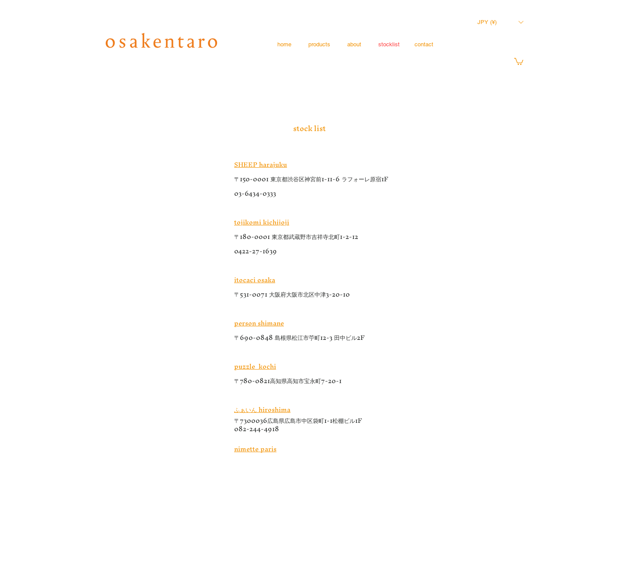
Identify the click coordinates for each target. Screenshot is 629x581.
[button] (500, 22)
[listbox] (500, 22)
